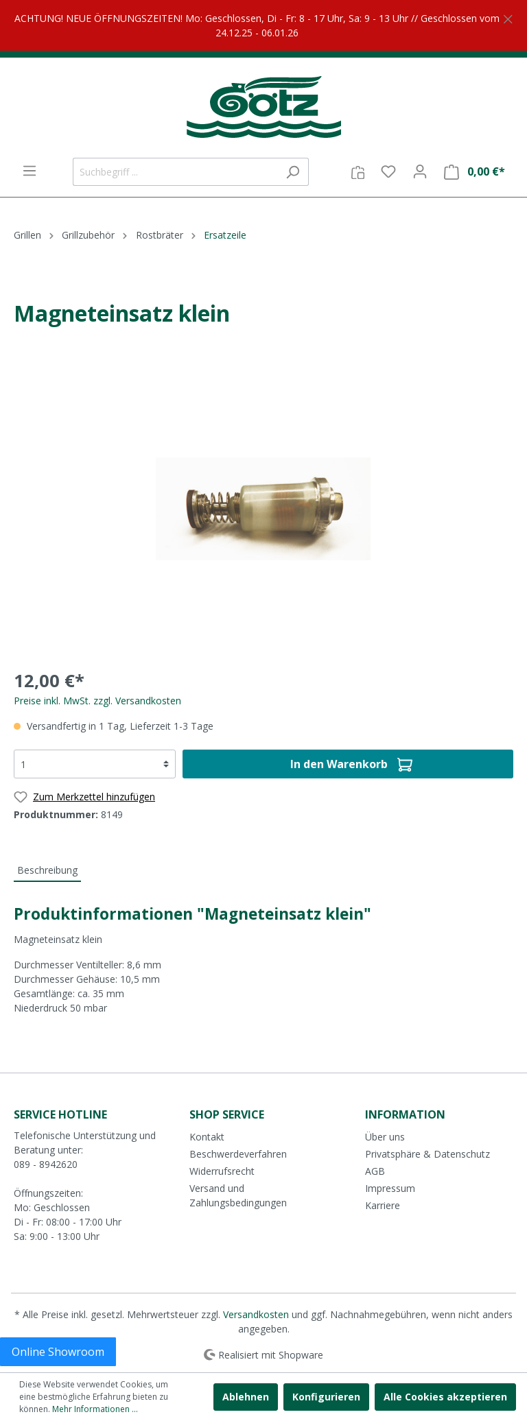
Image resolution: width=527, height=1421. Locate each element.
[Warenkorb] (474, 171)
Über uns (385, 1136)
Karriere (382, 1205)
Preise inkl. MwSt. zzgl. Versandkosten (97, 700)
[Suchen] (293, 172)
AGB (375, 1171)
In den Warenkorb (351, 762)
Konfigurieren (326, 1396)
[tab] (47, 869)
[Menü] (29, 171)
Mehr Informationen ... (95, 1409)
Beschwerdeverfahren (238, 1153)
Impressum (390, 1188)
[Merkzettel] (388, 171)
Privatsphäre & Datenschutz (427, 1153)
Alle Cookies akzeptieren (445, 1396)
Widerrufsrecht (222, 1171)
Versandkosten (256, 1314)
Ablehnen (245, 1396)
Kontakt (206, 1136)
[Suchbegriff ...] (175, 172)
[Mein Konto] (420, 171)
